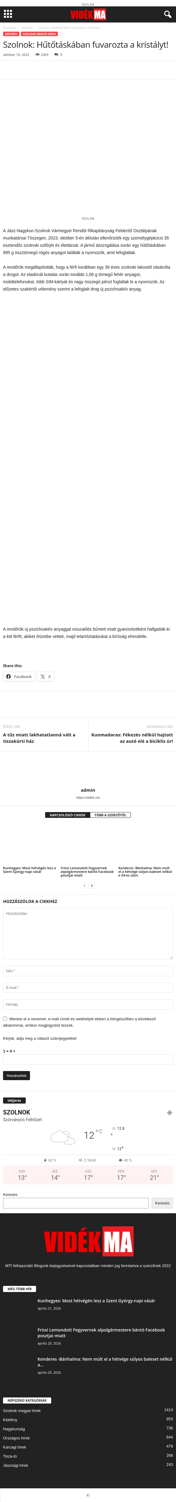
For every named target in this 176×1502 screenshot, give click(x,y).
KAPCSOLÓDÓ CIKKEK (67, 815)
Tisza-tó (10, 1456)
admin (88, 790)
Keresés (10, 1194)
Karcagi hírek (14, 1447)
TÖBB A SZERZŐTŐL (111, 815)
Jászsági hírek (15, 1465)
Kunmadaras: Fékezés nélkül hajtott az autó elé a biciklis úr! (132, 738)
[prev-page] (84, 885)
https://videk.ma (88, 797)
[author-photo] (88, 769)
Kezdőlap (9, 28)
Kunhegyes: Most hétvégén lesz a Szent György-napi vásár (29, 870)
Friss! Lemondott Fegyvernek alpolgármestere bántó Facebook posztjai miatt (87, 871)
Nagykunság (14, 1429)
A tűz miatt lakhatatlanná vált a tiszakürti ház (39, 738)
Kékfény (27, 28)
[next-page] (92, 885)
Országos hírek (16, 1438)
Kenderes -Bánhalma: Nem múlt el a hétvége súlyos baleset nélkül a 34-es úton (145, 871)
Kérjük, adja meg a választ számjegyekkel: (40, 1038)
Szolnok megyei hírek (39, 34)
